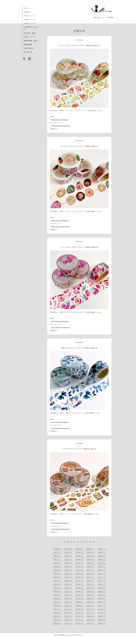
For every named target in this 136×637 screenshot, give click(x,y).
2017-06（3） (102, 609)
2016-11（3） (69, 616)
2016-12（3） (57, 616)
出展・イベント (29, 37)
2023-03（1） (91, 566)
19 (90, 542)
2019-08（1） (91, 595)
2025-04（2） (80, 556)
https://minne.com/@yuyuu (59, 119)
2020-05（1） (69, 591)
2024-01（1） (80, 563)
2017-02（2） (91, 612)
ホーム (26, 8)
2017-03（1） (80, 612)
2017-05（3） (57, 612)
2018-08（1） (91, 602)
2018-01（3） (91, 605)
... (61, 542)
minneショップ (29, 19)
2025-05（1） (69, 556)
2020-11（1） (57, 588)
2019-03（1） (91, 598)
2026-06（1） (57, 548)
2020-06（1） (57, 591)
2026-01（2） (102, 548)
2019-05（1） (69, 598)
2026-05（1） (69, 548)
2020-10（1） (69, 588)
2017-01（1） (102, 612)
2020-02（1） (102, 591)
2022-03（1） (102, 573)
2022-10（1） (91, 570)
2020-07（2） (102, 588)
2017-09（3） (80, 609)
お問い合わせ (29, 48)
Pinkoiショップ (29, 23)
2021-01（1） (91, 584)
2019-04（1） (80, 598)
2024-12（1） (57, 559)
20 (94, 542)
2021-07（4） (80, 580)
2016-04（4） (91, 619)
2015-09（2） (102, 623)
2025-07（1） (57, 556)
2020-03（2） (91, 591)
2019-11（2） (69, 595)
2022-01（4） (69, 577)
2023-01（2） (57, 570)
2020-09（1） (80, 588)
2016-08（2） (102, 616)
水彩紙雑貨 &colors (63, 635)
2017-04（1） (69, 612)
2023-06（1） (57, 566)
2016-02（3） (102, 619)
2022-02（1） (57, 577)
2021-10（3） (102, 577)
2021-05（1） (102, 580)
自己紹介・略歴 (29, 33)
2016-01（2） (57, 623)
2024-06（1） (91, 559)
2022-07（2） (57, 573)
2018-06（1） (102, 602)
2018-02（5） (80, 605)
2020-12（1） (102, 584)
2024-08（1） (80, 559)
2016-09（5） (91, 616)
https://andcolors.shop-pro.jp (60, 126)
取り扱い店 (28, 52)
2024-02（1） (69, 563)
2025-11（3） (69, 552)
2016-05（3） (80, 619)
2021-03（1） (69, 584)
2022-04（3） (91, 573)
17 (84, 542)
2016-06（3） (69, 619)
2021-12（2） (80, 577)
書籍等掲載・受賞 (30, 40)
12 (68, 542)
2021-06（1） (91, 580)
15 (78, 542)
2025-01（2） (102, 556)
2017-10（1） (69, 609)
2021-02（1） (80, 584)
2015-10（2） (91, 623)
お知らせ (27, 12)
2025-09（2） (91, 552)
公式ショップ (29, 16)
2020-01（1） (57, 595)
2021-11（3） (91, 577)
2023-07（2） (102, 563)
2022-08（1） (102, 570)
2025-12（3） (57, 552)
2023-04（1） (80, 566)
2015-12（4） (69, 623)
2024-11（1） (69, 559)
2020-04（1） (80, 591)
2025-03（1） (91, 556)
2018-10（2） (69, 602)
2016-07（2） (57, 619)
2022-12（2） (69, 570)
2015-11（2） (80, 623)
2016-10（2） (80, 616)
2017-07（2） (91, 609)
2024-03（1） (57, 563)
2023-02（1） (102, 566)
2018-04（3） (57, 605)
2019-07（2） (102, 595)
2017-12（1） (102, 605)
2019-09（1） (80, 595)
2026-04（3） (80, 548)
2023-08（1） (91, 563)
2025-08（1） (102, 552)
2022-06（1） (69, 573)
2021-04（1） (57, 584)
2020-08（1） (91, 588)
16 (81, 542)
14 (74, 542)
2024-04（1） (102, 559)
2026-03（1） (91, 548)
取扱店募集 (28, 44)
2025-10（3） (80, 552)
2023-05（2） (69, 566)
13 (71, 542)
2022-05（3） (80, 573)
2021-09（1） (57, 580)
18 (87, 542)
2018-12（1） (57, 602)
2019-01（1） (102, 598)
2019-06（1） (57, 598)
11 (65, 542)
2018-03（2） (69, 605)
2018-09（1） (80, 602)
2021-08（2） (69, 580)
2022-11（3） (80, 570)
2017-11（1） (57, 609)
